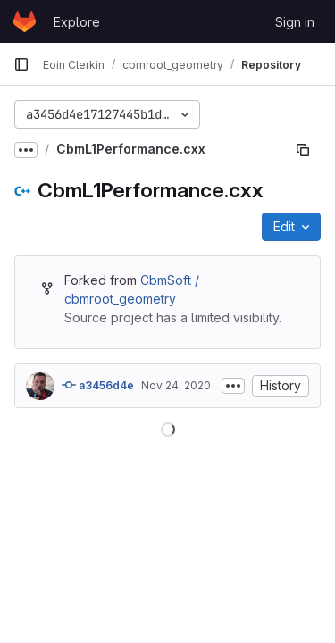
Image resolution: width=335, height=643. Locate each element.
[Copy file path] (303, 150)
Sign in (294, 21)
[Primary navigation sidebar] (21, 64)
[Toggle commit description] (233, 386)
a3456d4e (98, 385)
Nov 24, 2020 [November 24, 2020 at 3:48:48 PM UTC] (176, 385)
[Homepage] (24, 21)
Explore (77, 21)
